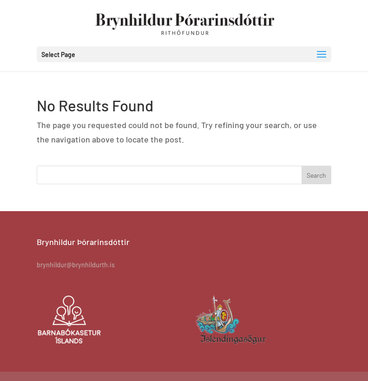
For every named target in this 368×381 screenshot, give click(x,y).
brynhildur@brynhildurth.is (76, 265)
